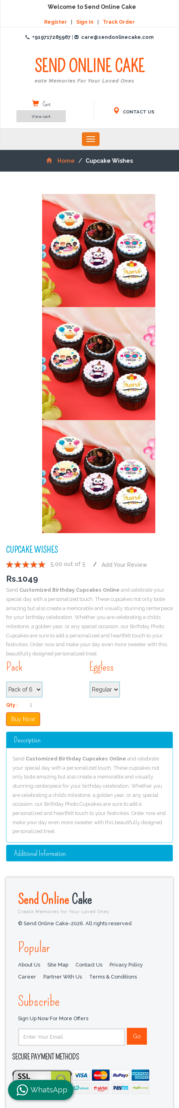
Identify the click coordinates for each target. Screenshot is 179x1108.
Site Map (57, 965)
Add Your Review (124, 564)
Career (27, 977)
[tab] (89, 740)
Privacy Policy (126, 965)
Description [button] (27, 739)
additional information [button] (40, 853)
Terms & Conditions (113, 977)
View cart (41, 116)
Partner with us (62, 977)
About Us (29, 965)
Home (60, 161)
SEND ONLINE (89, 71)
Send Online (89, 902)
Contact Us (88, 965)
